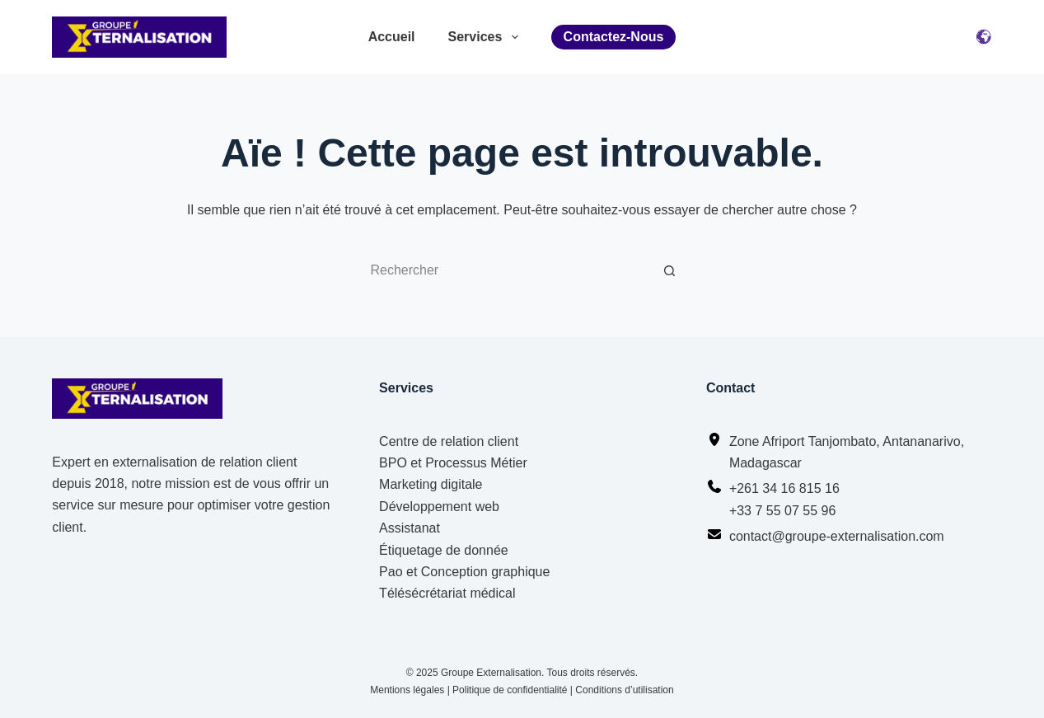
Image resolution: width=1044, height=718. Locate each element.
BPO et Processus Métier (453, 463)
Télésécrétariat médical (447, 593)
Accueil (391, 37)
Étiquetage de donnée (443, 550)
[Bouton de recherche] (669, 270)
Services (483, 37)
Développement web (439, 507)
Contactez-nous (614, 37)
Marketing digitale (430, 484)
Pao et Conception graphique (464, 572)
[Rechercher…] (505, 270)
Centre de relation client (448, 441)
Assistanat (409, 528)
